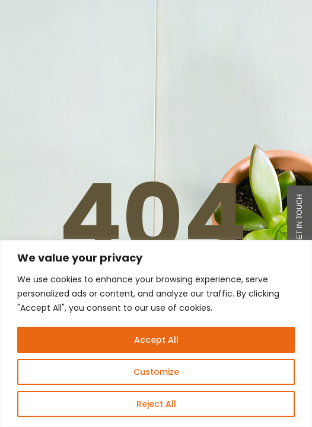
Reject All (156, 404)
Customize (156, 372)
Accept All (156, 340)
